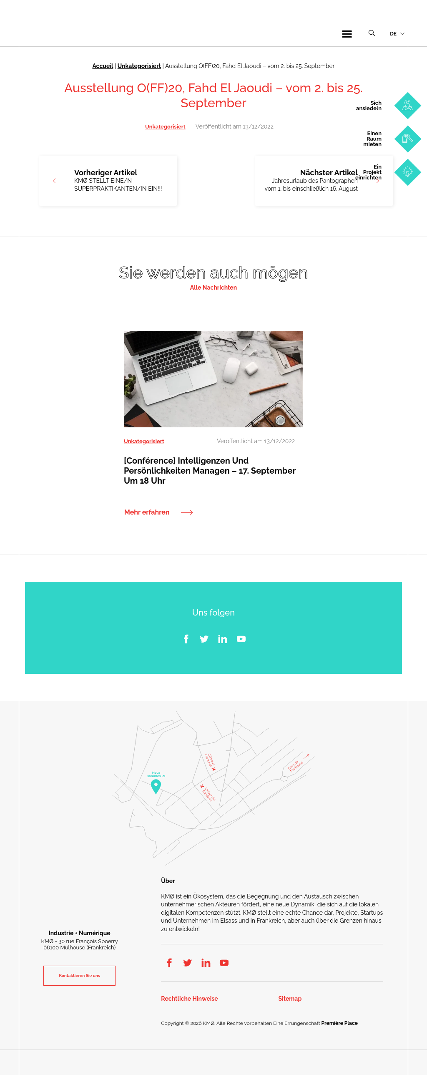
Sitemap (290, 998)
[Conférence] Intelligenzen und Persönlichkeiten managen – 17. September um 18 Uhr (210, 470)
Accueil (102, 66)
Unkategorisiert (139, 66)
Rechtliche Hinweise (189, 998)
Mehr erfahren (146, 512)
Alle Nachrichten (213, 287)
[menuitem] (397, 34)
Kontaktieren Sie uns (79, 975)
